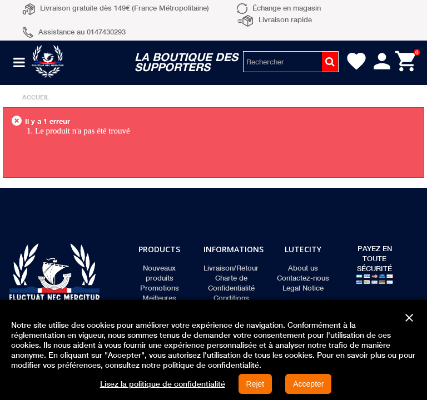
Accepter (308, 383)
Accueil (35, 97)
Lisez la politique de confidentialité (162, 384)
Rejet (255, 383)
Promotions (159, 287)
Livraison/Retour (231, 267)
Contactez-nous (303, 277)
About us (303, 267)
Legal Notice (303, 287)
